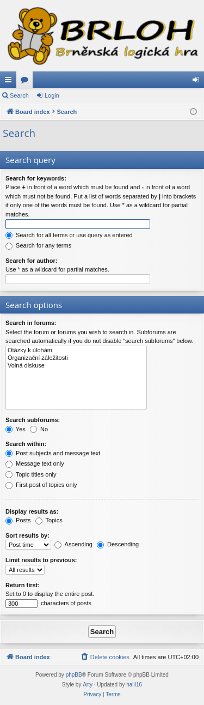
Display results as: (31, 511)
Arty (87, 685)
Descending (118, 544)
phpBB (74, 675)
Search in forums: (31, 323)
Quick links (10, 82)
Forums (27, 82)
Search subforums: (32, 420)
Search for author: (31, 260)
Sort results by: (27, 535)
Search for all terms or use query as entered (69, 235)
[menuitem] (105, 657)
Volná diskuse (76, 366)
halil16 (134, 685)
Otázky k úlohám (76, 350)
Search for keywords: (35, 178)
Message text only (34, 463)
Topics (49, 520)
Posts (18, 520)
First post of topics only (41, 484)
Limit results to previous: (41, 560)
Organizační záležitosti (76, 358)
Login (52, 95)
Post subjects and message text (52, 453)
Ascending (73, 544)
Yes (15, 429)
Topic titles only (30, 474)
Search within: (25, 444)
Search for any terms (38, 245)
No (39, 429)
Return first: (22, 585)
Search (19, 95)
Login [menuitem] (198, 82)
